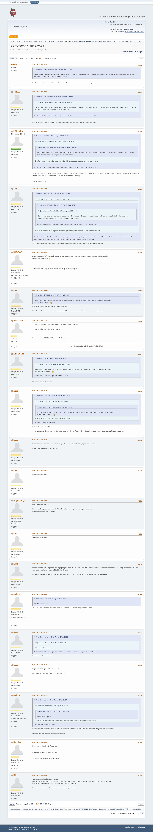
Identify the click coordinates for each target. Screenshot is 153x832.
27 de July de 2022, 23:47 (39, 188)
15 (46, 58)
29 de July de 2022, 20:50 (39, 500)
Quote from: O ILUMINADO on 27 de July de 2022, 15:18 (54, 96)
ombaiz (16, 594)
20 (55, 58)
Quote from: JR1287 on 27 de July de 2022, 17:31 (52, 136)
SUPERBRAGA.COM (127, 29)
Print (141, 58)
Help (126, 827)
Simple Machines (24, 827)
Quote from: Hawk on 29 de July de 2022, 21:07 (51, 700)
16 (48, 58)
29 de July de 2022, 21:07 (39, 632)
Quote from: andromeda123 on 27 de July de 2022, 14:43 (54, 69)
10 (32, 58)
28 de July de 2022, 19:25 (39, 252)
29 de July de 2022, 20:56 (39, 564)
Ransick (17, 742)
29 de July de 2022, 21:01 (39, 594)
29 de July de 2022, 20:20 (39, 470)
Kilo (15, 775)
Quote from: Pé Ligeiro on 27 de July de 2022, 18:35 (53, 193)
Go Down (13, 58)
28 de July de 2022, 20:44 (39, 290)
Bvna (100, 41)
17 (51, 58)
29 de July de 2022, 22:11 (39, 775)
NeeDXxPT (18, 321)
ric (72, 41)
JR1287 (16, 92)
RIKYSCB (17, 252)
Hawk (15, 632)
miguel (76, 41)
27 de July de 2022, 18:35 (39, 131)
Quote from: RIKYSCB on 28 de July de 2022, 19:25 (52, 295)
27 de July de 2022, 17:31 (39, 92)
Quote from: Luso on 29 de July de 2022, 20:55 (51, 599)
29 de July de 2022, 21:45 (39, 742)
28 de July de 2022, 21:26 (39, 320)
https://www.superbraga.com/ (134, 31)
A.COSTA (113, 41)
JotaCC (119, 41)
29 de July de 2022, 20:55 (39, 533)
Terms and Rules (134, 827)
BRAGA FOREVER (85, 41)
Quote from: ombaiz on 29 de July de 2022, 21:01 (52, 637)
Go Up (12, 804)
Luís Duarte (18, 354)
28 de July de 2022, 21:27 (39, 353)
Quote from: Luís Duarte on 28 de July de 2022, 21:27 (53, 395)
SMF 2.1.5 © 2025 (13, 827)
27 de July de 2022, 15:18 (39, 64)
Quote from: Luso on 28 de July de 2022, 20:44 (51, 358)
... (28, 58)
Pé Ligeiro (95, 41)
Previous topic (127, 52)
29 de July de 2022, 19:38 (39, 440)
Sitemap (32, 827)
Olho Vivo (106, 41)
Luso (15, 290)
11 (34, 58)
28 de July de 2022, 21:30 (39, 391)
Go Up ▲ (142, 827)
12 (37, 58)
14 (43, 58)
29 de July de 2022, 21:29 (39, 665)
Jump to (112, 813)
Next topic (139, 52)
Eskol (16, 564)
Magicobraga (19, 501)
